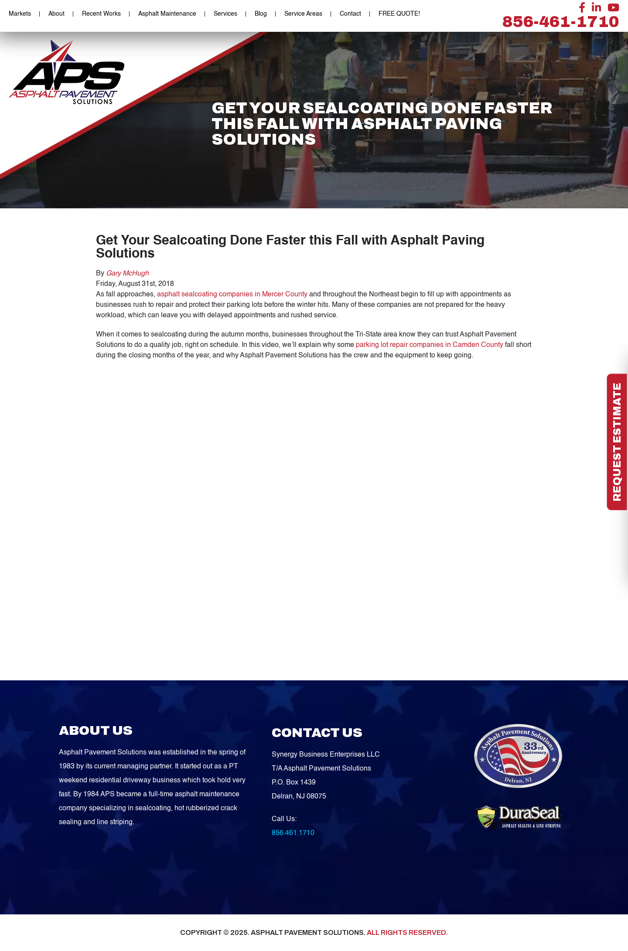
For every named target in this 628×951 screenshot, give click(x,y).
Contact (350, 14)
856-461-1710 (560, 22)
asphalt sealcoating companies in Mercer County (232, 294)
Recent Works (101, 14)
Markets (20, 14)
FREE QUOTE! (399, 14)
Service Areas (303, 14)
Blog (261, 14)
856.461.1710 (293, 833)
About (56, 14)
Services (225, 14)
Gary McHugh (127, 273)
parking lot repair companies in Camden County (429, 345)
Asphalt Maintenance (167, 14)
